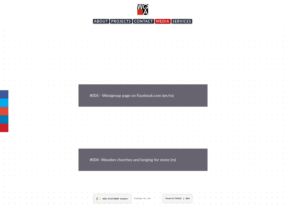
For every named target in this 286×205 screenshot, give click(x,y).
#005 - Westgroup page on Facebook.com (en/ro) (131, 95)
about (101, 21)
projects (121, 21)
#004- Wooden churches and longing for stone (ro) (133, 159)
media (163, 21)
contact (143, 21)
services (182, 21)
